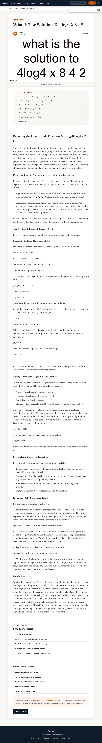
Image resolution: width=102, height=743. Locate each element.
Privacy (42, 3)
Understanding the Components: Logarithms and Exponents (38, 101)
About (19, 3)
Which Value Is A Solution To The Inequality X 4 (31, 682)
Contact (26, 3)
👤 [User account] (98, 3)
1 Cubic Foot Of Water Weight (25, 691)
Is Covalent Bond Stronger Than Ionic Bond (30, 648)
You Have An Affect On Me (23, 634)
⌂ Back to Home (20, 711)
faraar (5, 3)
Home (13, 3)
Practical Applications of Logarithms (31, 113)
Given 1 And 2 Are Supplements (25, 686)
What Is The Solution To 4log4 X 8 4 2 (48, 700)
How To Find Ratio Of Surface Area (27, 672)
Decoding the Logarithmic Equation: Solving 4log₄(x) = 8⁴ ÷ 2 (38, 97)
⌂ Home (92, 3)
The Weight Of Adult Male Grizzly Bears (28, 677)
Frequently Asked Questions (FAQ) (30, 117)
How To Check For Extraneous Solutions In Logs (31, 644)
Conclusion (22, 121)
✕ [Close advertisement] (98, 10)
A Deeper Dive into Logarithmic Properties (32, 109)
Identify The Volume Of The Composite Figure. (31, 639)
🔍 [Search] (85, 3)
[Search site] (78, 3)
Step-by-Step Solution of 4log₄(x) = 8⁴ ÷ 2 (32, 105)
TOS (47, 3)
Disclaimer (34, 3)
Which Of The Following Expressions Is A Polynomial (33, 653)
